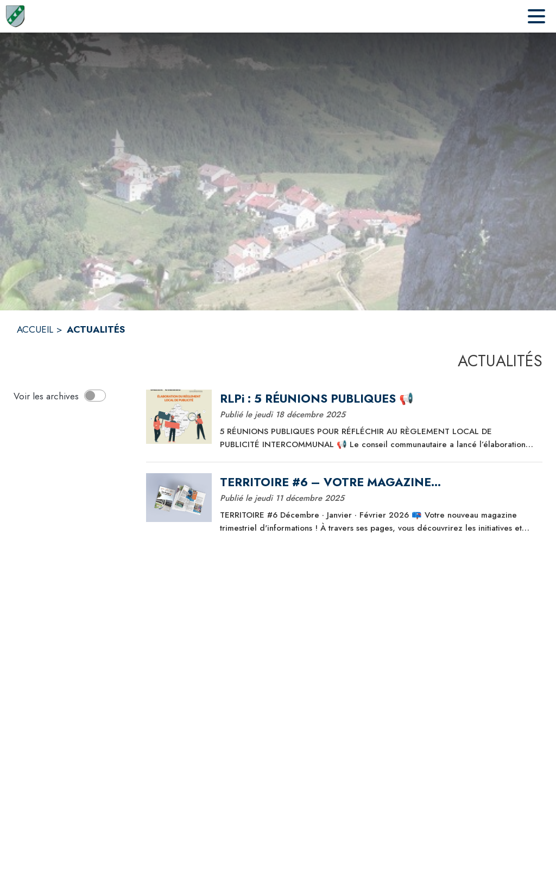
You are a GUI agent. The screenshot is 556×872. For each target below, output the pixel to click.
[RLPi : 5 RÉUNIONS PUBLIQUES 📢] (377, 399)
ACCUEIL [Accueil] (35, 329)
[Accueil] (14, 16)
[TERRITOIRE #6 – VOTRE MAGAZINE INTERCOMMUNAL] (377, 482)
